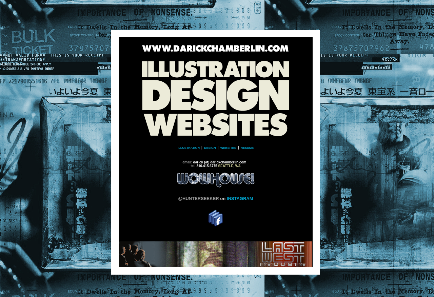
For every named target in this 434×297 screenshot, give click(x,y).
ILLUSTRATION (189, 148)
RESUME (247, 148)
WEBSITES (228, 148)
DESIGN (209, 148)
